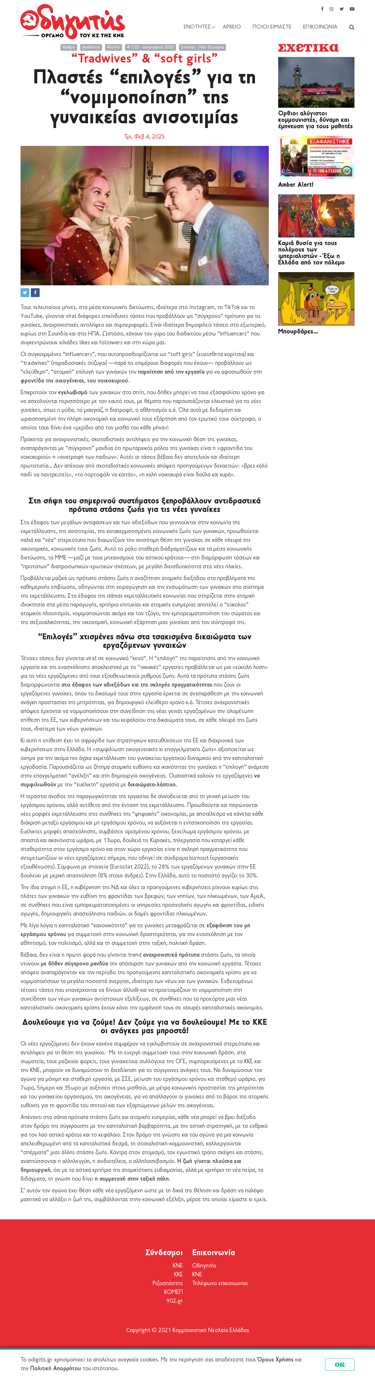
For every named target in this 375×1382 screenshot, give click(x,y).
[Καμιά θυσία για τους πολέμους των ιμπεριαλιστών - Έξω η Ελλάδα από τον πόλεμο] (316, 215)
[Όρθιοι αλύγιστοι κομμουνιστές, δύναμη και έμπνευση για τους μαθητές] (316, 82)
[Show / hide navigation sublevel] (199, 27)
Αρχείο (232, 27)
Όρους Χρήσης (275, 1360)
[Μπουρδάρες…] (316, 299)
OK (340, 1364)
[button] (25, 292)
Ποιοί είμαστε (272, 27)
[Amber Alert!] (316, 157)
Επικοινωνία (320, 27)
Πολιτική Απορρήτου (55, 1369)
